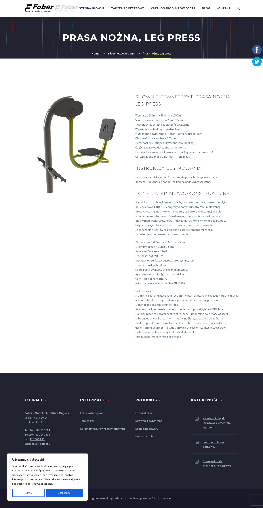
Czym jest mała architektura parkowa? (217, 463)
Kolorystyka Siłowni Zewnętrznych (102, 428)
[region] (47, 477)
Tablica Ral (87, 421)
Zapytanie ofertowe (127, 8)
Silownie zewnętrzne (121, 53)
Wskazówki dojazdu (37, 443)
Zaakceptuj (64, 492)
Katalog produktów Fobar (173, 8)
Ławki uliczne (144, 413)
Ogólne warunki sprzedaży (106, 498)
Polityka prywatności (142, 498)
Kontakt (223, 8)
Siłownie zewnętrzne (148, 421)
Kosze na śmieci (145, 436)
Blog (206, 8)
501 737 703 (43, 430)
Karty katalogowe (91, 413)
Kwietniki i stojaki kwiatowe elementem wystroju (217, 422)
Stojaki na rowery (146, 428)
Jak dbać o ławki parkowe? (213, 444)
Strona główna (92, 8)
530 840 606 (43, 434)
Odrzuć (28, 492)
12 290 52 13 (37, 439)
